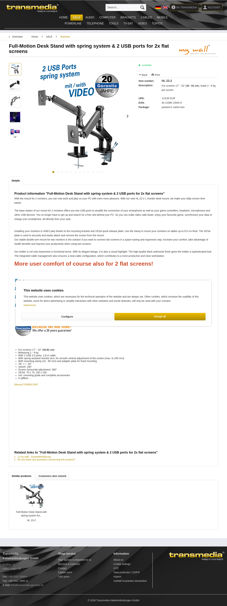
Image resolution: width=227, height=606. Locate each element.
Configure (67, 316)
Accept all (160, 316)
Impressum (30, 305)
